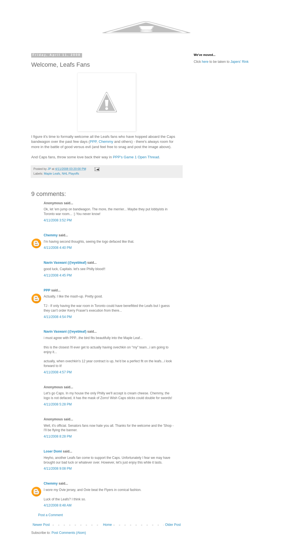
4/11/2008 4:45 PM (58, 275)
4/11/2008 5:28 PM (58, 404)
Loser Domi (53, 451)
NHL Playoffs (70, 173)
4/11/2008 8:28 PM (58, 436)
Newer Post (41, 525)
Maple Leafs (52, 173)
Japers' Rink (239, 62)
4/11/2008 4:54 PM (58, 317)
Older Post (173, 525)
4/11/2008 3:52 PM (58, 220)
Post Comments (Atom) (68, 533)
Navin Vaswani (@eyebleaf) (65, 263)
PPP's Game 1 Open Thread (136, 157)
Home (107, 525)
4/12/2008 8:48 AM (58, 505)
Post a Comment (50, 515)
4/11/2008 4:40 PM (58, 248)
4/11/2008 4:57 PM (58, 372)
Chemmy (106, 141)
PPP (93, 141)
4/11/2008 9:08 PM (58, 468)
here (205, 62)
